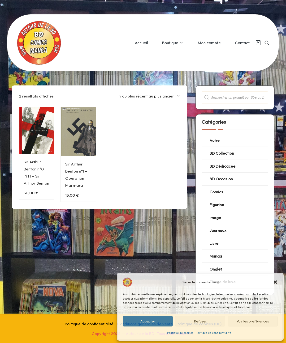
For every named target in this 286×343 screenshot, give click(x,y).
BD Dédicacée (222, 166)
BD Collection (221, 153)
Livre (213, 243)
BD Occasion (221, 178)
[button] (275, 282)
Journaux (217, 230)
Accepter (147, 321)
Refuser (200, 321)
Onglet (215, 269)
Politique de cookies (180, 333)
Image (215, 217)
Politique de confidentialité (213, 333)
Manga (215, 256)
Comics (216, 191)
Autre (214, 140)
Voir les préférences (253, 321)
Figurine (216, 204)
